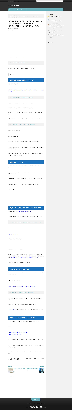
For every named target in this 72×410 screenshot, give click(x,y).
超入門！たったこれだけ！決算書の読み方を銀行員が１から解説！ (19, 370)
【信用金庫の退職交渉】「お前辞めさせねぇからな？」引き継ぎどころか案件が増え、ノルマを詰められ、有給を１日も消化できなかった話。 (56, 26)
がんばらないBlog (14, 5)
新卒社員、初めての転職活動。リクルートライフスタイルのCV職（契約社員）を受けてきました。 (56, 21)
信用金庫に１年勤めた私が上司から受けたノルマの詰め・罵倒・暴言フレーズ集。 (27, 222)
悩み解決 (51, 37)
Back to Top (36, 399)
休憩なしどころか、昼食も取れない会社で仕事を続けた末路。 (23, 292)
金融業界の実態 (16, 28)
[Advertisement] (26, 39)
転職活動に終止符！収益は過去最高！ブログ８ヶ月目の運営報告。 (24, 124)
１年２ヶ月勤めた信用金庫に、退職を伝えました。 (21, 62)
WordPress (44, 407)
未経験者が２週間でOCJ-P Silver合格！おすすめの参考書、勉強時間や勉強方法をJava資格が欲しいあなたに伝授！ (56, 35)
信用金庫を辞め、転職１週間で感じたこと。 (55, 16)
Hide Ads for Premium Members (21, 9)
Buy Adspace (12, 9)
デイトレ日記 (52, 32)
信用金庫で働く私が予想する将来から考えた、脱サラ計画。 (23, 97)
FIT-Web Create (35, 407)
